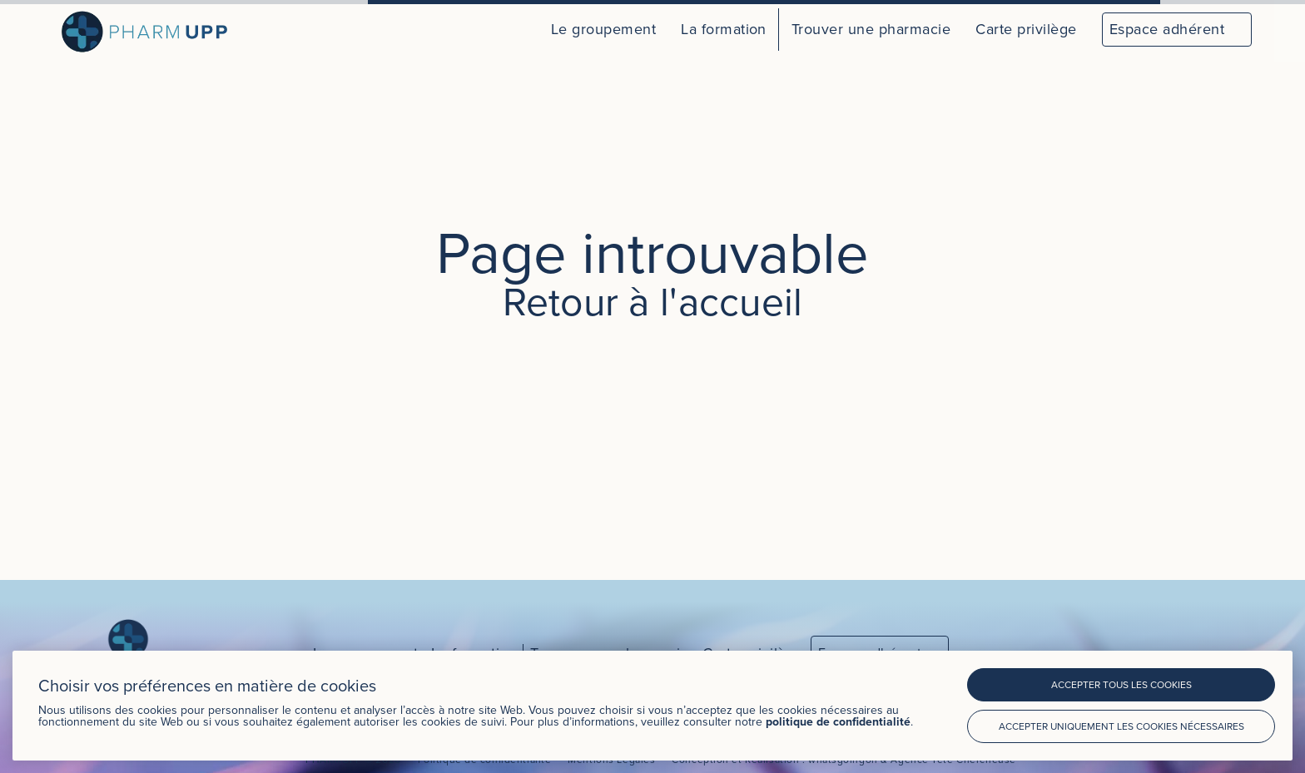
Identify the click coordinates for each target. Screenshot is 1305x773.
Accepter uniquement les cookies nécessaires (1121, 726)
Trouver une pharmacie (870, 28)
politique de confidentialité (838, 721)
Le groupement (603, 28)
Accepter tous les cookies (1121, 684)
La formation (724, 28)
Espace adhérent (1166, 28)
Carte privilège (1025, 28)
